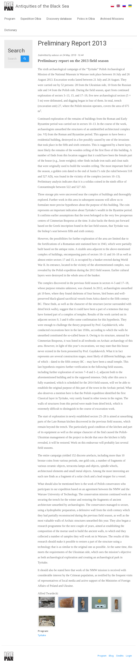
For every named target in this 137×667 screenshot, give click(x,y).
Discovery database (59, 18)
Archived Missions (112, 18)
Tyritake (42, 635)
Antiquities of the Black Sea (42, 6)
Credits (120, 655)
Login (129, 655)
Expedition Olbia (31, 18)
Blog (111, 655)
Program (9, 18)
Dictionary (10, 30)
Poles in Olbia (86, 18)
